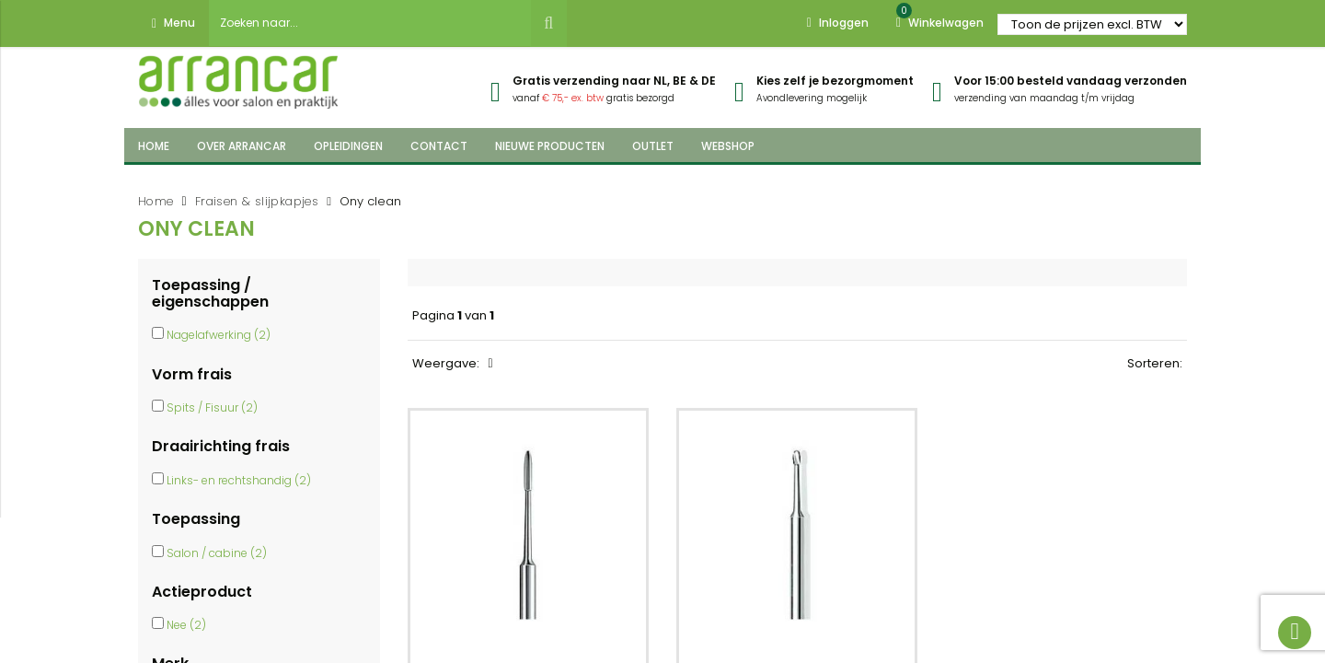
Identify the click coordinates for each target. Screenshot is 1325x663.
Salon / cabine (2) (217, 553)
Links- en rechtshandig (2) (239, 480)
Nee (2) (186, 625)
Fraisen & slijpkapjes (256, 201)
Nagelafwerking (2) (219, 335)
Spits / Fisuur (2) (212, 407)
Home (156, 201)
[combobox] (370, 23)
